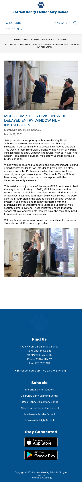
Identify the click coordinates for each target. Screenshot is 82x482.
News (64, 39)
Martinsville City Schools (39, 389)
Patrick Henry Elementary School (34, 39)
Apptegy (47, 477)
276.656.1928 (42, 363)
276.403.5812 (44, 359)
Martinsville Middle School (39, 414)
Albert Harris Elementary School (39, 408)
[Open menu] (13, 23)
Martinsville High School (39, 420)
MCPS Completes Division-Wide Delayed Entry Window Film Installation (44, 46)
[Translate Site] (61, 23)
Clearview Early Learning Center (39, 395)
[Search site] (75, 23)
